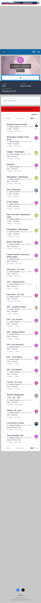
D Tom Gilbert (12, 202)
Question (10, 164)
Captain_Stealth (14, 127)
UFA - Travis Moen (14, 357)
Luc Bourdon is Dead (15, 423)
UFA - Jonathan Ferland (16, 307)
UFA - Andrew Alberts (16, 332)
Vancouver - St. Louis (15, 269)
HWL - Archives (13, 129)
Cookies (20, 595)
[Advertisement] (20, 27)
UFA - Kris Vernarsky (15, 344)
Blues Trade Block (14, 242)
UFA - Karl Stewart (14, 369)
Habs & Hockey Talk (14, 427)
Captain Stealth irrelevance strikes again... (18, 255)
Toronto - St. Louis (14, 382)
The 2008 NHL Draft (15, 435)
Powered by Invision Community (20, 600)
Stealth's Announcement (17, 124)
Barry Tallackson (14, 189)
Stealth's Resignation (15, 395)
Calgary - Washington (15, 152)
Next (32, 118)
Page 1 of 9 (20, 118)
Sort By (35, 114)
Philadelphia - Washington (17, 177)
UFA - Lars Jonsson (15, 319)
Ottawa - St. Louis (14, 410)
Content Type (10, 101)
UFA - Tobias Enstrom (16, 282)
